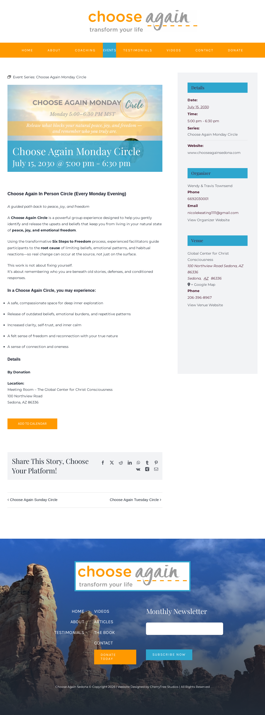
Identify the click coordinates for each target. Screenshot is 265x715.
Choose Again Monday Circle (213, 134)
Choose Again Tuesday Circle (134, 500)
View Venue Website (205, 305)
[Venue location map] (218, 335)
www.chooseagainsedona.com (214, 152)
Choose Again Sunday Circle (34, 500)
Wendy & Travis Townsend (210, 186)
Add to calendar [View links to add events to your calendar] (32, 424)
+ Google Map (203, 284)
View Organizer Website (209, 220)
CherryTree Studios (164, 687)
